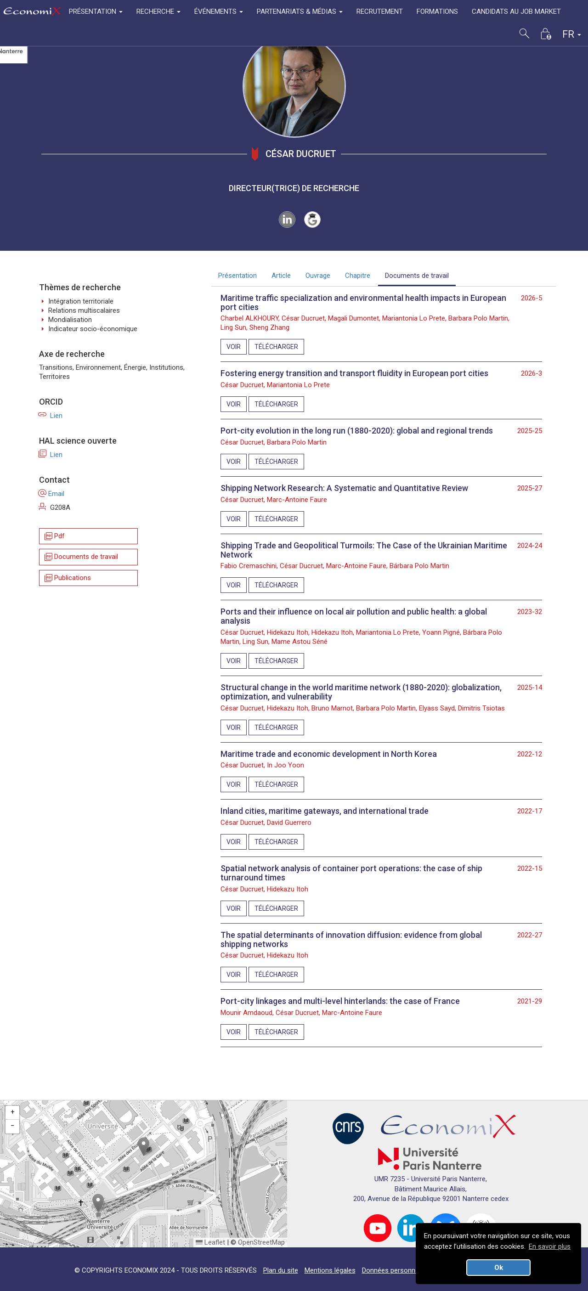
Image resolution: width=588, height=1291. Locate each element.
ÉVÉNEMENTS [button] (218, 11)
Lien (50, 416)
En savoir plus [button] (550, 1246)
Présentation (237, 275)
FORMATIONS (437, 11)
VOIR (233, 346)
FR (571, 34)
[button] (143, 1146)
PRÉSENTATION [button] (96, 11)
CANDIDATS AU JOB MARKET (516, 11)
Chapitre (357, 275)
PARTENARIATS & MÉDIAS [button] (300, 11)
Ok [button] (498, 1267)
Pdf (54, 536)
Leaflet (210, 1242)
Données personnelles (395, 1270)
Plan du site (280, 1270)
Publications (67, 578)
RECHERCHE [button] (158, 11)
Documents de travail (80, 557)
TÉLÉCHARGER (276, 346)
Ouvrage (317, 275)
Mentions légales (330, 1270)
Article (281, 275)
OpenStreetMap (261, 1242)
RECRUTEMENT (379, 11)
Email (51, 494)
